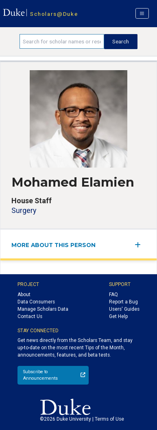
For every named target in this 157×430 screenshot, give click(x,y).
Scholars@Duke (54, 14)
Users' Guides (124, 309)
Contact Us (29, 316)
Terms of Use (109, 419)
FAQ (113, 294)
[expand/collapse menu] (140, 244)
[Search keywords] (62, 41)
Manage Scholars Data (42, 309)
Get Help (118, 316)
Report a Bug (123, 302)
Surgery (23, 210)
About (24, 294)
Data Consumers (36, 302)
